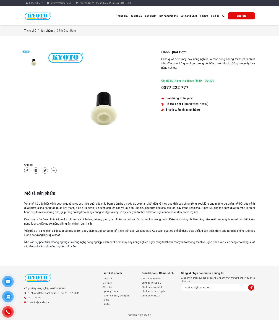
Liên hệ (215, 15)
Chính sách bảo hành (152, 287)
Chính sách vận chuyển (153, 291)
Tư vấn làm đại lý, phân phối (116, 295)
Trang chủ (122, 15)
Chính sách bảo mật (151, 283)
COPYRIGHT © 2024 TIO (139, 315)
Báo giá (241, 15)
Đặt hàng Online (168, 15)
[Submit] (251, 287)
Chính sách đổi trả (151, 295)
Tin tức (204, 15)
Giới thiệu (136, 15)
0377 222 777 (36, 3)
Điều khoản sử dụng (151, 278)
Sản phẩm (151, 15)
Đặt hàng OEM (189, 15)
